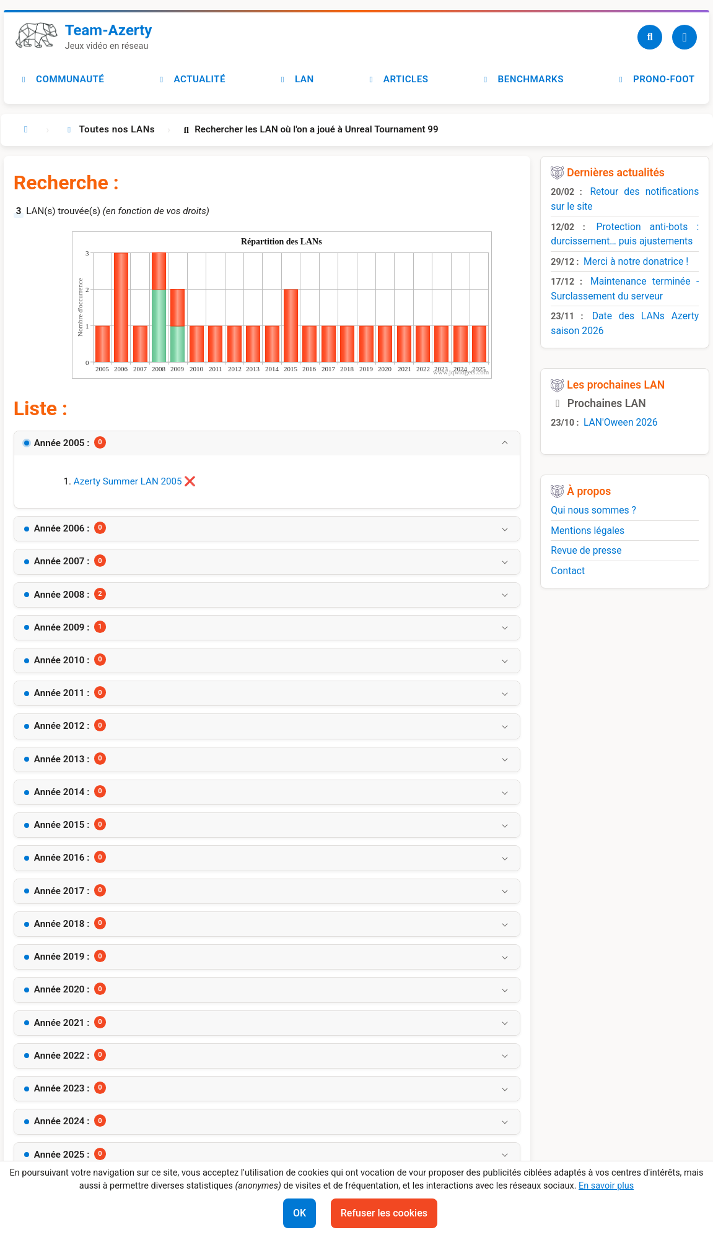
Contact (568, 571)
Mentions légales (587, 530)
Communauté (61, 79)
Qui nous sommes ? (593, 510)
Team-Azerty (108, 30)
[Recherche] (649, 37)
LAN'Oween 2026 (621, 422)
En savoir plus (606, 1186)
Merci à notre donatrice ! (636, 261)
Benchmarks (521, 79)
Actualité (190, 79)
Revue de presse (586, 550)
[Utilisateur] (684, 37)
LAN (296, 79)
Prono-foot (655, 79)
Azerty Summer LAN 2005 (128, 481)
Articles (396, 79)
